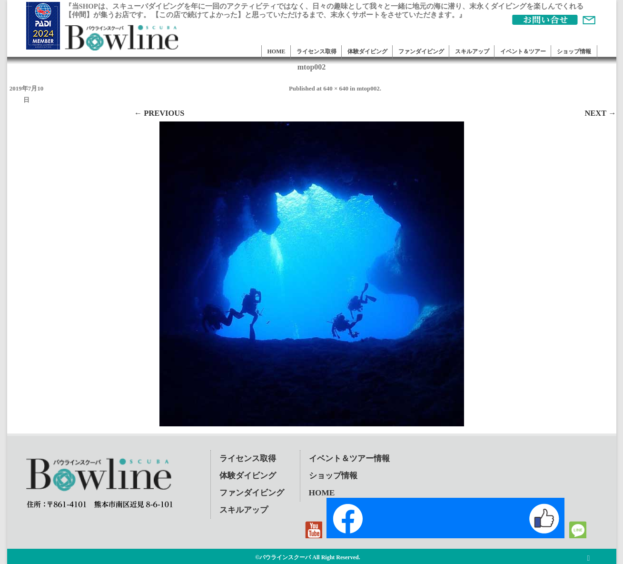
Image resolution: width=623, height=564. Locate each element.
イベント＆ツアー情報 (349, 458)
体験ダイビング (367, 51)
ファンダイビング (421, 51)
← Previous (159, 113)
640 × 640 (335, 88)
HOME (276, 51)
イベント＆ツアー (523, 51)
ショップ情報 (574, 51)
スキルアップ (472, 51)
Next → (600, 113)
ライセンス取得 (316, 51)
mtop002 (367, 88)
